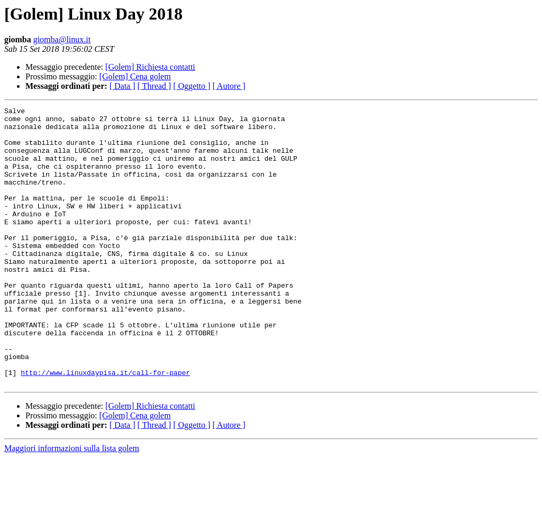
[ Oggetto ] (191, 85)
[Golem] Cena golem (135, 76)
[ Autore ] (228, 85)
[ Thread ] (154, 85)
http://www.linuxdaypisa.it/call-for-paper (105, 426)
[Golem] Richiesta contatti (150, 66)
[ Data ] (123, 85)
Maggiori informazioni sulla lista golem (71, 503)
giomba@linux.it (62, 39)
